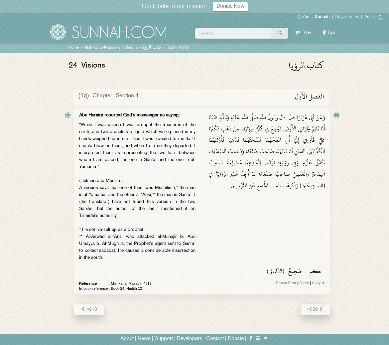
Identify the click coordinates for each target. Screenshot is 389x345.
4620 (315, 309)
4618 (89, 309)
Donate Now (230, 6)
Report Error (286, 283)
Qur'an (304, 16)
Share (304, 283)
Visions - (142, 48)
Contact (215, 338)
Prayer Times (347, 16)
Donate (236, 338)
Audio (369, 16)
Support (164, 338)
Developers (189, 338)
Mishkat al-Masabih (101, 48)
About (127, 338)
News (144, 338)
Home (73, 48)
